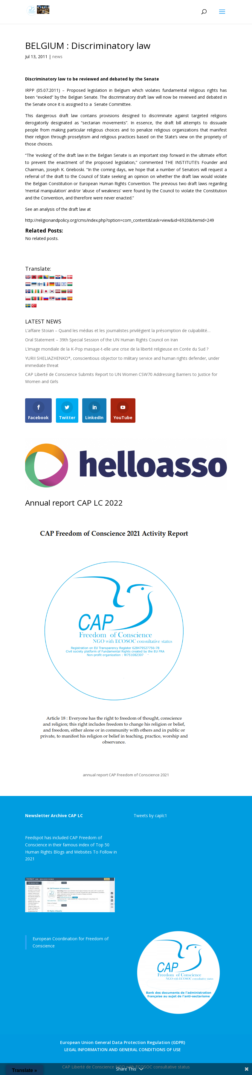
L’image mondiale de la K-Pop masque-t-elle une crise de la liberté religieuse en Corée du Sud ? (116, 349)
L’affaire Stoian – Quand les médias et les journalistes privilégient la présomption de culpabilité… (117, 330)
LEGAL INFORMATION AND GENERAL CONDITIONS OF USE (122, 1049)
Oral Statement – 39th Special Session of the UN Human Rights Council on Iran (101, 340)
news (57, 56)
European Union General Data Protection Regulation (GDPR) (122, 1042)
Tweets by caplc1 (150, 815)
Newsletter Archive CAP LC (54, 815)
